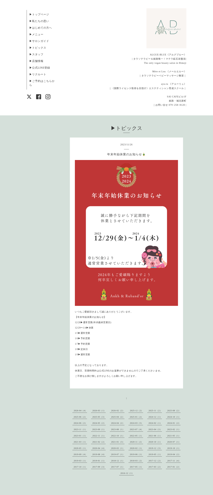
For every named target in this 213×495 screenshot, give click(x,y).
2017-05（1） (136, 467)
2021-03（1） (80, 442)
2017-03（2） (155, 467)
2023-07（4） (136, 429)
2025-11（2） (155, 410)
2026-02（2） (117, 410)
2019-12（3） (155, 448)
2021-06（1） (155, 436)
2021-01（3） (117, 442)
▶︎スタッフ (36, 54)
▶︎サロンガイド (39, 41)
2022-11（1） (99, 436)
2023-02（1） (174, 429)
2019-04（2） (174, 454)
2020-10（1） (155, 442)
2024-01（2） (174, 423)
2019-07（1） (117, 454)
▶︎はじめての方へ (40, 27)
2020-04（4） (99, 448)
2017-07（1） (117, 467)
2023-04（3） (155, 429)
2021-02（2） (99, 442)
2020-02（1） (136, 448)
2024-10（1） (174, 417)
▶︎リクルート (37, 74)
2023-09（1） (99, 429)
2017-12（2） (155, 461)
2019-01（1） (99, 461)
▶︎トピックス (37, 47)
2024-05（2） (99, 423)
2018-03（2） (136, 461)
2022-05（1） (136, 436)
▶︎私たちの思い (39, 21)
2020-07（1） (174, 442)
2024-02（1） (155, 423)
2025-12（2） (136, 410)
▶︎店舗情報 (36, 61)
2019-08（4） (99, 454)
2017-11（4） (174, 461)
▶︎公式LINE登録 (39, 67)
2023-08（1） (117, 429)
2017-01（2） (174, 467)
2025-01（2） (136, 417)
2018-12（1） (117, 461)
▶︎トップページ (39, 14)
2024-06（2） (80, 423)
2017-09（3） (99, 467)
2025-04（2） (117, 417)
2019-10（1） (174, 448)
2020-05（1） (80, 448)
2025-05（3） (99, 417)
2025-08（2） (174, 410)
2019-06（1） (136, 454)
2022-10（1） (117, 436)
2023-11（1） (80, 429)
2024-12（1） (155, 417)
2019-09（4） (80, 454)
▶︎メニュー (36, 34)
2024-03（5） (136, 423)
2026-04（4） (80, 410)
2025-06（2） (80, 417)
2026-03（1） (99, 410)
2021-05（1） (174, 436)
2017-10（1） (80, 467)
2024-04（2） (117, 423)
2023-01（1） (80, 436)
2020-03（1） (117, 448)
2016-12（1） (127, 473)
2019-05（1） (155, 454)
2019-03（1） (80, 461)
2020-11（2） (136, 442)
